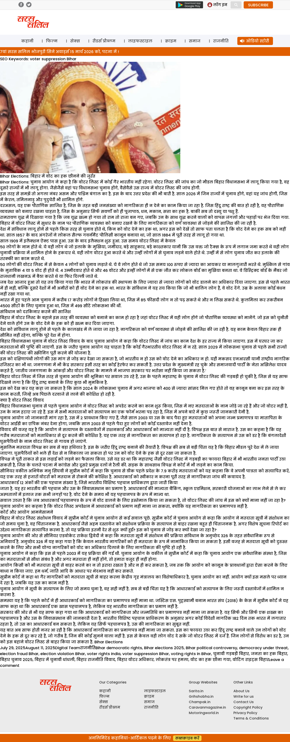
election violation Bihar (62, 653)
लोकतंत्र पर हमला (172, 659)
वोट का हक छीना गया (210, 659)
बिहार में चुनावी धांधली (55, 659)
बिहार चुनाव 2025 (16, 659)
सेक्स (75, 41)
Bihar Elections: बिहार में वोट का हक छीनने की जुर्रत (47, 176)
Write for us (243, 696)
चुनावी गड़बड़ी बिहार (231, 653)
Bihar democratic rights (119, 648)
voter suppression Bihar (145, 653)
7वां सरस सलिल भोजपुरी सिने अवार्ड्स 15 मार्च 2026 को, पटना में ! (59, 51)
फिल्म (51, 41)
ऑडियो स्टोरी (257, 41)
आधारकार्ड (82, 630)
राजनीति (221, 41)
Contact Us (243, 701)
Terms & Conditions (251, 718)
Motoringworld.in (204, 712)
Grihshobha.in (201, 696)
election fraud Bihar (19, 653)
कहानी (27, 41)
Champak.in (199, 701)
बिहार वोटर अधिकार (135, 659)
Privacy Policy (245, 712)
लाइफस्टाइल (140, 41)
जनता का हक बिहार (269, 653)
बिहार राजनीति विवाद (95, 659)
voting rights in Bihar (191, 653)
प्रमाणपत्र (128, 630)
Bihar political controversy (211, 648)
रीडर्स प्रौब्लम (103, 41)
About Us (241, 691)
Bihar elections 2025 (164, 648)
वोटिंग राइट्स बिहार (251, 659)
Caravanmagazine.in (207, 707)
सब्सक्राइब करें (187, 738)
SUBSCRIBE (258, 5)
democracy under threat (263, 648)
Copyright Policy (247, 707)
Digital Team (67, 648)
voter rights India (103, 653)
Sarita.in (196, 691)
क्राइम (170, 41)
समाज (194, 41)
